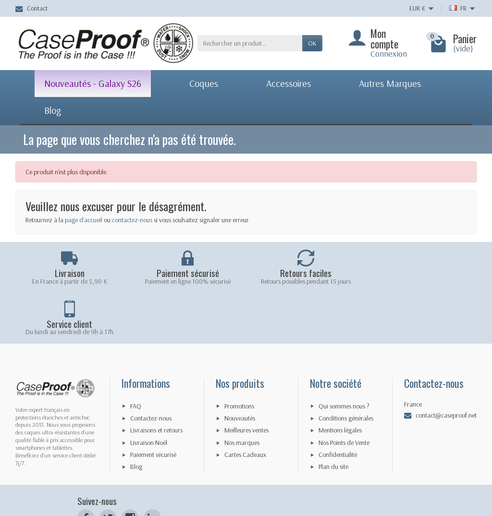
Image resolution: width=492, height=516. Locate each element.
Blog (136, 419)
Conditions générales (346, 370)
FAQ (135, 358)
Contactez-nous (151, 370)
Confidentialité (338, 407)
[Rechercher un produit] (249, 43)
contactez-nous (132, 220)
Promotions (239, 358)
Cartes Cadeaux (245, 407)
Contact (31, 8)
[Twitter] (107, 470)
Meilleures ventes (246, 382)
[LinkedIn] (152, 470)
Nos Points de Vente (344, 395)
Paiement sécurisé (153, 407)
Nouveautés (239, 370)
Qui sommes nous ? (344, 358)
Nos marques (241, 395)
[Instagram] (130, 470)
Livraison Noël (148, 395)
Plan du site (333, 419)
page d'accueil (83, 220)
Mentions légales (340, 382)
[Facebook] (85, 470)
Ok (312, 43)
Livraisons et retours (156, 382)
